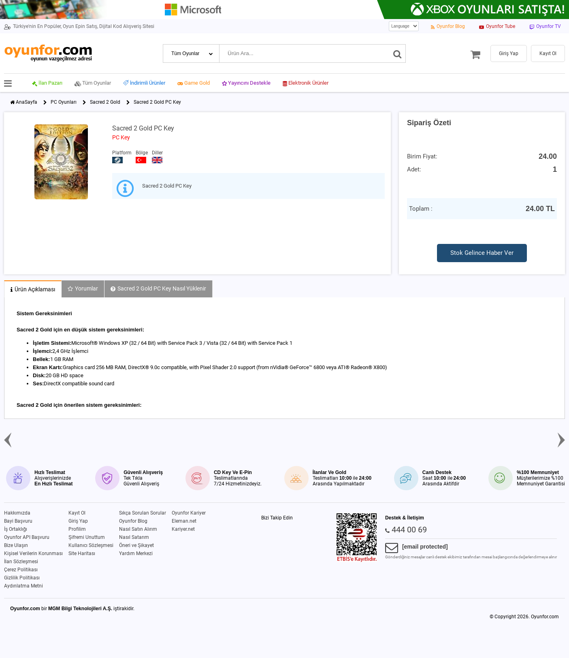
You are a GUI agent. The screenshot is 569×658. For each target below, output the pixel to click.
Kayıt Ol (76, 513)
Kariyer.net (183, 529)
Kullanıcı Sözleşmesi (90, 545)
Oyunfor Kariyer (189, 513)
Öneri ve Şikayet (136, 545)
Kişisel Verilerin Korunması (33, 553)
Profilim (77, 529)
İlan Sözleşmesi (21, 561)
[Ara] (397, 53)
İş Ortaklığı (15, 529)
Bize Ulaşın (16, 545)
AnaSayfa (26, 102)
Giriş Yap (78, 521)
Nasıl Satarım (134, 537)
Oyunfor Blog (133, 521)
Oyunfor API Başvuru (26, 537)
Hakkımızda (17, 513)
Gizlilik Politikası (22, 578)
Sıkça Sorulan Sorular (142, 513)
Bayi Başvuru (18, 521)
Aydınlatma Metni (23, 586)
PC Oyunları (64, 102)
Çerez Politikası (21, 570)
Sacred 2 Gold (105, 102)
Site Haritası (81, 553)
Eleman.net (184, 521)
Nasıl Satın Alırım (138, 529)
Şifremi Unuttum (86, 537)
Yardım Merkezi (136, 553)
